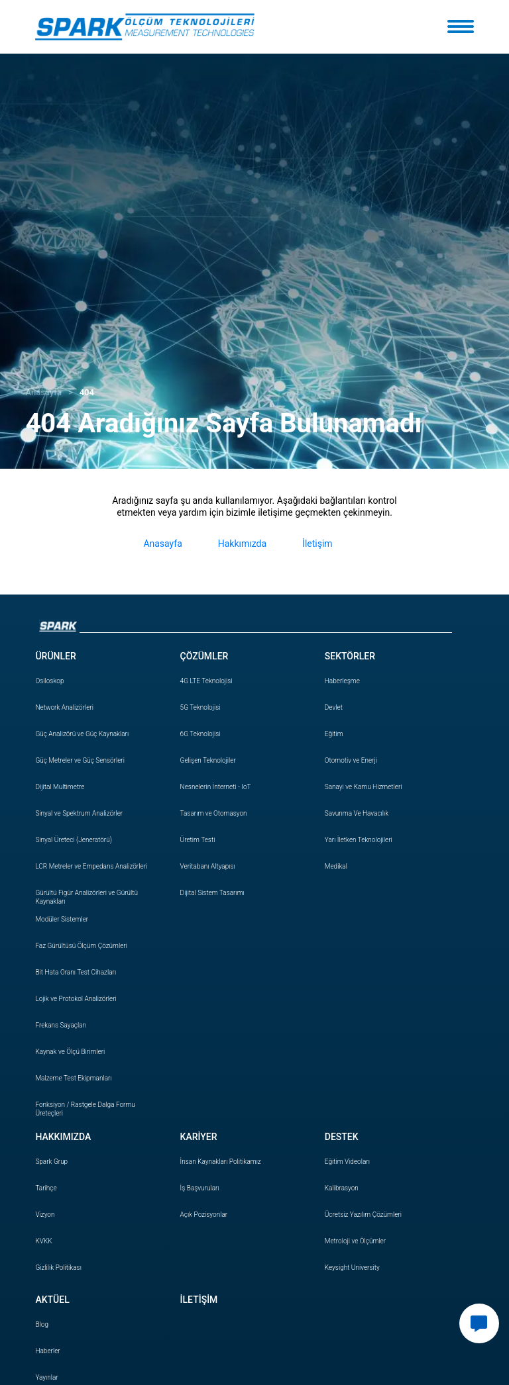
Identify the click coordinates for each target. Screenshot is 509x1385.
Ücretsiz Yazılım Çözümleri (363, 1214)
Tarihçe (45, 1188)
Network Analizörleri (64, 707)
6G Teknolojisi (200, 734)
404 (87, 392)
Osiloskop (49, 681)
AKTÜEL (52, 1299)
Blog (41, 1324)
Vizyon (44, 1214)
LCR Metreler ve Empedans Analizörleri (91, 866)
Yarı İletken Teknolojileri (358, 839)
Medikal (336, 866)
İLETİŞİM (199, 1299)
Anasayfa (43, 392)
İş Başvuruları (199, 1188)
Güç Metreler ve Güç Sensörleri (80, 760)
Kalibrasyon (342, 1188)
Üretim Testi (197, 839)
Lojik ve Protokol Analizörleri (75, 998)
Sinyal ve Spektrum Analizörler (79, 813)
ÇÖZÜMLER (204, 656)
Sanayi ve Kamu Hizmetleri (363, 786)
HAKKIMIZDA (63, 1136)
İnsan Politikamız (220, 1161)
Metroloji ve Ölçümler (355, 1241)
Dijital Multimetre (59, 786)
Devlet (334, 707)
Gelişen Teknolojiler (208, 760)
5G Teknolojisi (200, 707)
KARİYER (198, 1136)
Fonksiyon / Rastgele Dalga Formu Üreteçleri (85, 1109)
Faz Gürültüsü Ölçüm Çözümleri (81, 945)
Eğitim (334, 734)
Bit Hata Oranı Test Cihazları (75, 972)
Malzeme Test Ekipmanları (73, 1078)
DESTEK (342, 1136)
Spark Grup (51, 1161)
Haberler (47, 1351)
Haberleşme (342, 681)
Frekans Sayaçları (60, 1025)
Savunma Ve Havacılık (356, 813)
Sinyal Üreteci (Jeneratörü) (73, 839)
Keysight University (352, 1267)
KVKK (43, 1241)
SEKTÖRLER (350, 656)
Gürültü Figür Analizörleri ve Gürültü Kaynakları (86, 897)
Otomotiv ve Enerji (351, 760)
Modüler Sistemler (61, 919)
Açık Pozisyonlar (204, 1214)
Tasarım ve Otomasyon (213, 813)
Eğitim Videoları (347, 1161)
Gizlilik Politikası (58, 1267)
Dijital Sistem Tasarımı (212, 892)
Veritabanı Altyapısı (207, 866)
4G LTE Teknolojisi (206, 681)
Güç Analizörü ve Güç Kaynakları (82, 734)
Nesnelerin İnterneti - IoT (215, 786)
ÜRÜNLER (55, 656)
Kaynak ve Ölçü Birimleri (70, 1051)
